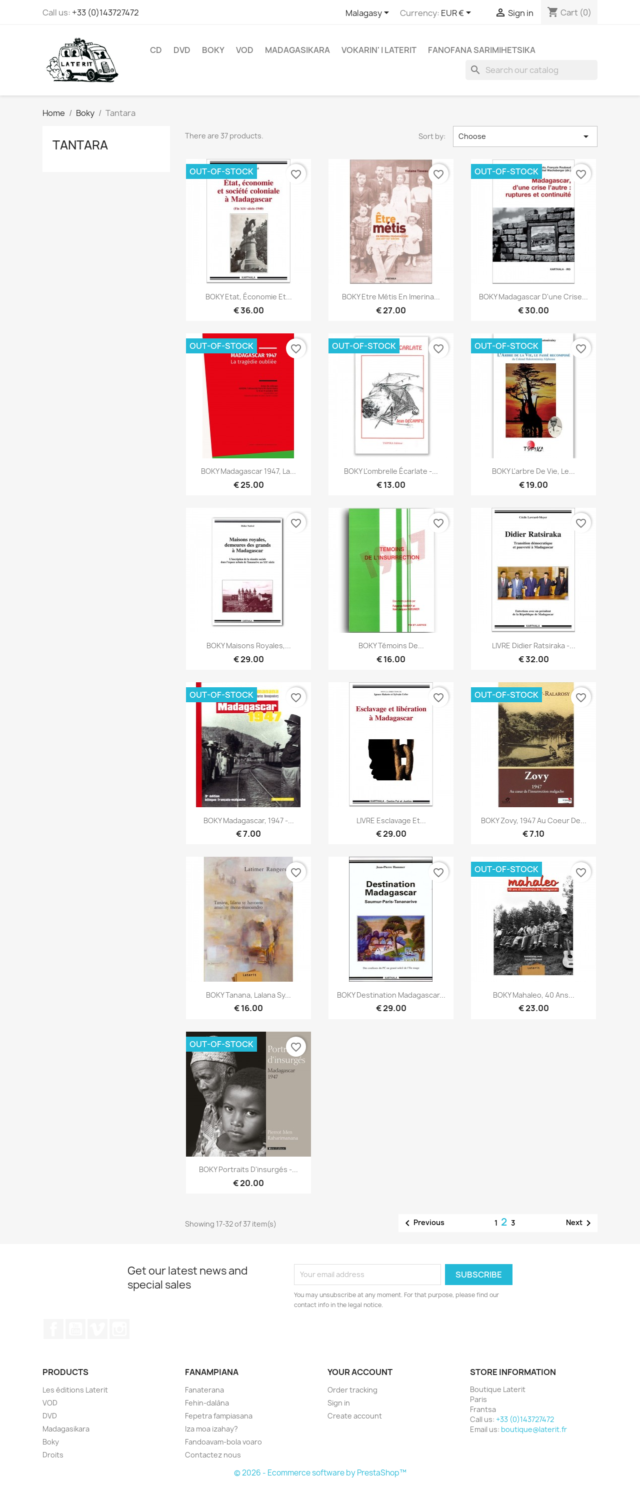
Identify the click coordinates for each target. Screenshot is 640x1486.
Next (580, 1223)
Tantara (80, 144)
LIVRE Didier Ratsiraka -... (534, 645)
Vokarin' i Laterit (379, 49)
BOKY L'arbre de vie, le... (533, 471)
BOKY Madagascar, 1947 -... (249, 820)
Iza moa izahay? (211, 1429)
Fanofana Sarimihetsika (482, 49)
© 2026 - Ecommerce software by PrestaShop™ (320, 1473)
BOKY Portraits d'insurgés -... (248, 1169)
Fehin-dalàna (207, 1403)
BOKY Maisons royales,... (248, 645)
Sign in (339, 1403)
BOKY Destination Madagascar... (391, 995)
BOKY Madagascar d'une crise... (533, 296)
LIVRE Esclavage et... (391, 820)
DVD (182, 49)
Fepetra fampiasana (218, 1416)
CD (156, 49)
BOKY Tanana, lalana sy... (248, 995)
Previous (423, 1223)
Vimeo (98, 1329)
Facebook (54, 1329)
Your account (360, 1372)
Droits (53, 1455)
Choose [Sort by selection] (525, 136)
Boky (213, 49)
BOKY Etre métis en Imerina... (391, 296)
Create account (355, 1416)
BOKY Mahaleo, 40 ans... (533, 995)
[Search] (532, 70)
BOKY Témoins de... (391, 645)
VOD (245, 49)
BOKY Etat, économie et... (249, 296)
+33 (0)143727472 (105, 12)
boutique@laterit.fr (534, 1429)
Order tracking (353, 1390)
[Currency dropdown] (457, 13)
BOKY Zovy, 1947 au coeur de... (533, 820)
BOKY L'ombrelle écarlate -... (391, 471)
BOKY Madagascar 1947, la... (248, 471)
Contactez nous (213, 1455)
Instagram (120, 1329)
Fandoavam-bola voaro (223, 1442)
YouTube (76, 1329)
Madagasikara (297, 49)
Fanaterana (204, 1390)
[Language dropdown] (369, 13)
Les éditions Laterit (75, 1390)
